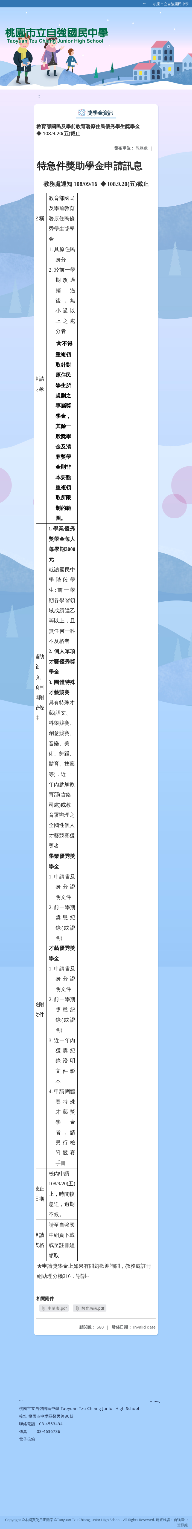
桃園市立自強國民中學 (171, 3)
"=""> (155, 1402)
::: (144, 3)
